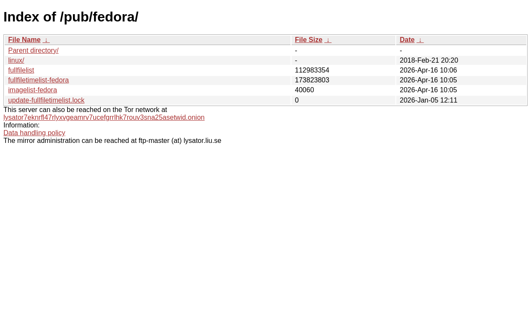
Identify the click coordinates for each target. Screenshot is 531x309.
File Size (308, 39)
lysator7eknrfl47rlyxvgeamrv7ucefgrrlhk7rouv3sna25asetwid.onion (104, 117)
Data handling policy (34, 132)
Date (407, 39)
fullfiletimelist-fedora (38, 80)
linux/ (16, 60)
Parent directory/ (33, 50)
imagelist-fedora (32, 90)
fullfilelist (21, 70)
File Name (24, 39)
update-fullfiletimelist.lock (46, 100)
